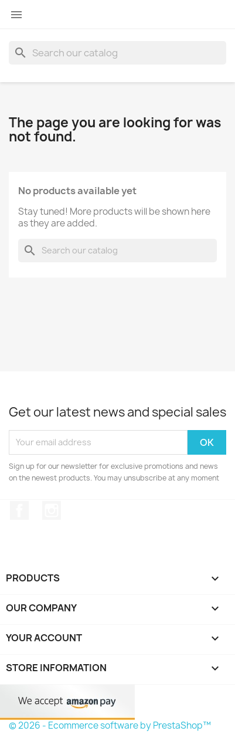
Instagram (51, 510)
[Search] (117, 53)
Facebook (19, 510)
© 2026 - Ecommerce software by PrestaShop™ (110, 725)
